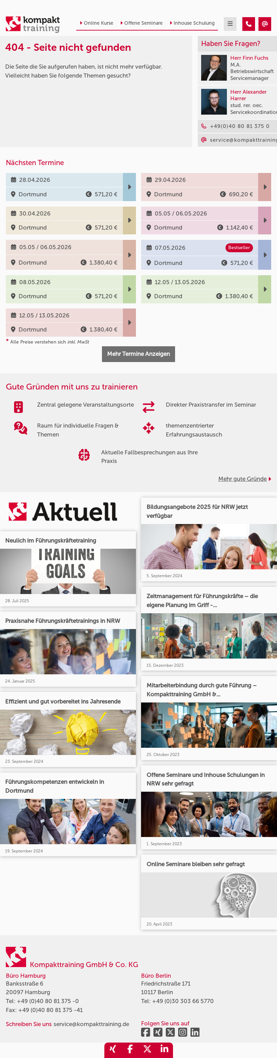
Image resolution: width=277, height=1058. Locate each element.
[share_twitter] (147, 1050)
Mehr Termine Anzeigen (138, 353)
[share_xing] (113, 1050)
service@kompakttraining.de (91, 1024)
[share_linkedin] (164, 1050)
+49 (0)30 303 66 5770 (183, 1001)
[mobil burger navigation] (230, 24)
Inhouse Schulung (192, 23)
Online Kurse (96, 23)
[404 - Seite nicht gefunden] (248, 24)
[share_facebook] (130, 1050)
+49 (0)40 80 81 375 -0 (48, 1001)
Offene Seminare (141, 23)
